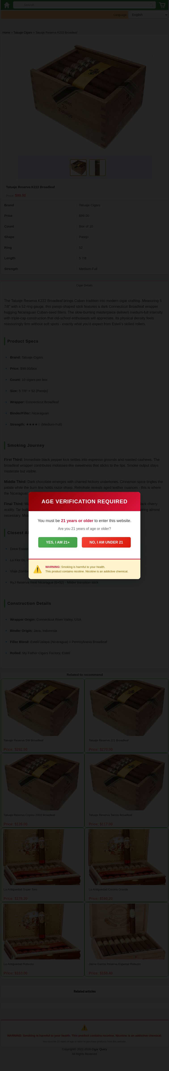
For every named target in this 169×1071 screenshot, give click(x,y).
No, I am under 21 (107, 542)
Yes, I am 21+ (56, 542)
